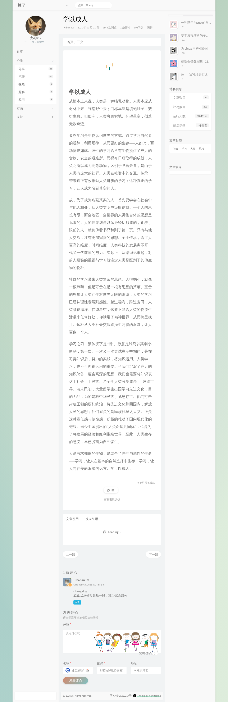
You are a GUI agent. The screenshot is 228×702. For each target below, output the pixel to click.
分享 (35, 69)
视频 (35, 84)
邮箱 (101, 663)
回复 (77, 602)
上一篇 (70, 554)
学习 (184, 148)
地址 (134, 663)
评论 (67, 624)
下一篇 (153, 554)
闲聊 (35, 77)
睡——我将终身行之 (194, 74)
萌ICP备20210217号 (121, 695)
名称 (67, 663)
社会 (175, 148)
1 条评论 (125, 27)
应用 (35, 99)
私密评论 (145, 654)
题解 (35, 92)
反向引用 (92, 519)
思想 (201, 148)
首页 (70, 42)
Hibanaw (69, 27)
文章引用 (72, 519)
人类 (192, 148)
